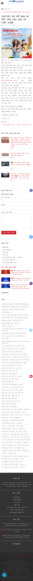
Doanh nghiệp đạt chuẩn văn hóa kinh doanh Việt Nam (16, 342)
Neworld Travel (23, 554)
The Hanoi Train (21, 431)
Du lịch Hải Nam (19, 346)
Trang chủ (5, 9)
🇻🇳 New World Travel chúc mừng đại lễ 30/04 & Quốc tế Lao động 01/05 (21, 272)
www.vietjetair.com (9, 80)
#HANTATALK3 (6, 306)
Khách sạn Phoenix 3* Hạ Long (11, 368)
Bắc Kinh (14, 317)
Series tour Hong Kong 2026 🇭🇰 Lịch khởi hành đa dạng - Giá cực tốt (20, 176)
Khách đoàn (25, 359)
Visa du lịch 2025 (14, 450)
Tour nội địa (16, 439)
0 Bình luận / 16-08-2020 (21, 25)
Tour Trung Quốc (7, 442)
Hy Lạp (19, 359)
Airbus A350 (6, 317)
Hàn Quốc (24, 354)
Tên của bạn (5, 197)
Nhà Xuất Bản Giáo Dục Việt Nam (12, 409)
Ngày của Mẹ (15, 395)
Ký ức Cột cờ (6, 387)
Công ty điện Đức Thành (18, 333)
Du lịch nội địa (6, 348)
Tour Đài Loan (25, 437)
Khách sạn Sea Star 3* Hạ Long (12, 376)
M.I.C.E (21, 387)
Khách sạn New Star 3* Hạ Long (12, 365)
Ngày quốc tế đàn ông (9, 404)
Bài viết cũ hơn (7, 125)
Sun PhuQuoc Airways (8, 423)
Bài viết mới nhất (9, 267)
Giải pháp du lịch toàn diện (11, 354)
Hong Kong (5, 359)
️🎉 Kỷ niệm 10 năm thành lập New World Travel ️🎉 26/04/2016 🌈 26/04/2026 (21, 286)
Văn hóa (5, 255)
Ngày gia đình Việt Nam (9, 398)
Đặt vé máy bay (18, 561)
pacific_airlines (7, 412)
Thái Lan (15, 428)
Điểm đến (6, 247)
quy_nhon (27, 415)
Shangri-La (17, 417)
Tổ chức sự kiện (24, 563)
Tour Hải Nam (6, 439)
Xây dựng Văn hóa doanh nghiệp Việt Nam (15, 456)
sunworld (19, 423)
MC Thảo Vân (5, 390)
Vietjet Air (7, 25)
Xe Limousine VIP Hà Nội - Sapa (12, 467)
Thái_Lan (22, 428)
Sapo (21, 556)
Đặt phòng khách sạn (10, 262)
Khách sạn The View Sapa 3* (11, 379)
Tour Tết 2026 (25, 439)
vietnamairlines (20, 448)
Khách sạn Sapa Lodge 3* (10, 373)
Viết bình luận (6, 212)
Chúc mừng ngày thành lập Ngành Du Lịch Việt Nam (15, 329)
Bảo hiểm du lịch (18, 320)
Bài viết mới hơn (25, 125)
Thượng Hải (5, 437)
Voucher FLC (12, 453)
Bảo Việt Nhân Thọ (7, 323)
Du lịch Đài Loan (7, 346)
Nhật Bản (26, 409)
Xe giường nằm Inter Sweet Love (12, 461)
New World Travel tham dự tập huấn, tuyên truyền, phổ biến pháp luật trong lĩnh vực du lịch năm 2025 (21, 142)
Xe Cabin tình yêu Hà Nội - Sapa (12, 459)
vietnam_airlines (7, 448)
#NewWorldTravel (16, 306)
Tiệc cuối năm (14, 437)
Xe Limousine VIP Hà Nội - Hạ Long (13, 464)
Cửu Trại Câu (6, 336)
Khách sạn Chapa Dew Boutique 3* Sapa (14, 362)
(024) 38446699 (23, 486)
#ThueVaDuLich (6, 312)
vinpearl (4, 450)
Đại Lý (14, 336)
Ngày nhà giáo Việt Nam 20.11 (11, 401)
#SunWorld (5, 309)
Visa (9, 561)
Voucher (4, 453)
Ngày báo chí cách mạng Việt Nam (12, 393)
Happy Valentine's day (20, 357)
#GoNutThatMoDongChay (22, 304)
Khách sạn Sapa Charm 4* (10, 370)
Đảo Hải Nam (21, 336)
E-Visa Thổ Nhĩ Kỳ (8, 351)
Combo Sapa (5, 333)
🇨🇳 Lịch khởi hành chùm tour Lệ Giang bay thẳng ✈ (20, 165)
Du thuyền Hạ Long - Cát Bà (12, 257)
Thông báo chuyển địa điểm (18, 434)
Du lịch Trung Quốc (19, 348)
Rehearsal (5, 417)
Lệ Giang (14, 387)
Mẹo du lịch (14, 390)
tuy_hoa (4, 445)
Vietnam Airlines (22, 445)
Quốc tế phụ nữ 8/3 (16, 415)
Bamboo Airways (23, 317)
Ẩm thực (5, 252)
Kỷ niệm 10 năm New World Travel (12, 384)
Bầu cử (17, 323)
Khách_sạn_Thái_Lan (8, 381)
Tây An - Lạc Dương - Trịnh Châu (12, 426)
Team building (6, 428)
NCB (21, 390)
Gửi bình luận (8, 232)
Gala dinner (19, 351)
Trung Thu (25, 442)
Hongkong (12, 359)
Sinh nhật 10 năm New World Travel (13, 420)
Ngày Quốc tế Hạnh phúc (9, 406)
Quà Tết (24, 412)
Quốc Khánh (5, 415)
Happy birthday (7, 357)
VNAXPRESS (25, 450)
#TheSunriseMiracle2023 (17, 309)
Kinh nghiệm (7, 250)
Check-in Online (7, 326)
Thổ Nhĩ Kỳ (5, 434)
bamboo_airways (7, 320)
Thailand (4, 431)
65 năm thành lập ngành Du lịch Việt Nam (15, 315)
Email (3, 205)
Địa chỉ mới (5, 338)
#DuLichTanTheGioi (8, 304)
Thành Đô (11, 431)
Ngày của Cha (6, 395)
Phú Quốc (17, 412)
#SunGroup (26, 306)
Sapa (11, 417)
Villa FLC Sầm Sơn (9, 260)
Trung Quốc (17, 442)
